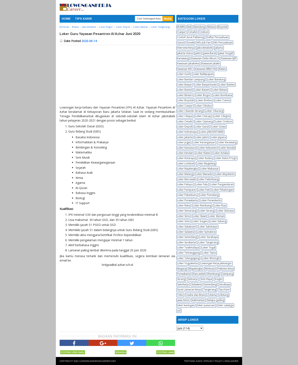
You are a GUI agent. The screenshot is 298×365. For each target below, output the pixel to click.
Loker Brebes (204, 100)
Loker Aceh (183, 74)
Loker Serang (206, 210)
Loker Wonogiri (211, 258)
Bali (189, 27)
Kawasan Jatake (211, 63)
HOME (66, 18)
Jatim (198, 53)
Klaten (222, 69)
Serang (181, 279)
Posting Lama (165, 352)
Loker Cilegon (222, 116)
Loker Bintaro (185, 95)
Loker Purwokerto (210, 200)
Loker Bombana (222, 95)
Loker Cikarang (214, 111)
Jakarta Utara (184, 53)
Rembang (213, 274)
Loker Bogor (203, 95)
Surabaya (224, 284)
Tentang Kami (193, 361)
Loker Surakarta (186, 242)
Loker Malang (185, 174)
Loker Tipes (209, 252)
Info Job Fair (204, 42)
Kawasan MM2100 (205, 69)
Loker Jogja (183, 142)
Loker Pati (204, 190)
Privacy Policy (213, 361)
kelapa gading (216, 300)
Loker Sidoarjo (225, 210)
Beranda (120, 352)
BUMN (181, 27)
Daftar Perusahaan (217, 37)
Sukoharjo (183, 284)
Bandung (199, 27)
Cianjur (181, 32)
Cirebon (203, 32)
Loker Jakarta (184, 137)
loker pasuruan (206, 305)
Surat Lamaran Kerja (189, 289)
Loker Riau (220, 205)
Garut (180, 42)
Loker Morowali (186, 179)
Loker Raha (183, 205)
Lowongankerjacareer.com (97, 361)
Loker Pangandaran (221, 184)
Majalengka (195, 268)
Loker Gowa (218, 126)
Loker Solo (183, 221)
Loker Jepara (218, 137)
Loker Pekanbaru (187, 195)
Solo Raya (206, 279)
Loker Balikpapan (203, 74)
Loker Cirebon (223, 121)
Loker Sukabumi (186, 226)
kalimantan (198, 300)
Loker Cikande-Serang (190, 111)
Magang (181, 268)
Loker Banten (227, 84)
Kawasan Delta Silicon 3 (205, 58)
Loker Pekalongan (222, 190)
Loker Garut (202, 126)
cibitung (223, 295)
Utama (212, 295)
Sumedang (210, 284)
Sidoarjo (193, 279)
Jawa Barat (210, 53)
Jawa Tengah (226, 53)
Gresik (190, 42)
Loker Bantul (184, 90)
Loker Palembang (208, 179)
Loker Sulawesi (185, 232)
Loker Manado (204, 174)
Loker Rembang (202, 205)
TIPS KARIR (83, 18)
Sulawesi (197, 284)
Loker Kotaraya (186, 158)
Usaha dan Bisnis (196, 295)
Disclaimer (231, 361)
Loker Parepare (186, 190)
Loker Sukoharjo (207, 226)
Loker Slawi (199, 216)
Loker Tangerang (208, 242)
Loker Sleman (216, 216)
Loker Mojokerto (225, 174)
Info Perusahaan (222, 42)
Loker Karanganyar (204, 142)
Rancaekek (199, 274)
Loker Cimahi (184, 121)
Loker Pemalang (209, 195)
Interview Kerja (185, 47)
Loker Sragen (200, 221)
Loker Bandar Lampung (191, 79)
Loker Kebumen (207, 147)
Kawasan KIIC (184, 69)
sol (179, 310)
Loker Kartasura (186, 147)
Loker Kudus (205, 158)
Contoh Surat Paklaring (190, 37)
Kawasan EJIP (228, 58)
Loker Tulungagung (188, 258)
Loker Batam (202, 90)
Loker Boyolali (185, 100)
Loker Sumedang (187, 237)
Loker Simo (183, 216)
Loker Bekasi (219, 90)
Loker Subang (218, 221)
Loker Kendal (227, 147)
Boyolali (222, 27)
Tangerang (209, 289)
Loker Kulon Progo (226, 158)
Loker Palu (202, 184)
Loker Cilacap (203, 116)
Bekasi (211, 27)
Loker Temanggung (188, 252)
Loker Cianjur (185, 105)
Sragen (219, 279)
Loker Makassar (209, 168)
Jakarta (219, 47)
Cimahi (192, 32)
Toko (180, 295)
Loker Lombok (185, 163)
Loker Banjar (184, 84)
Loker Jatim (201, 137)
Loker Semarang (186, 210)
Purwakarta (183, 274)
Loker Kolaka (220, 153)
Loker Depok (184, 126)
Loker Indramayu (187, 132)
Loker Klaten (203, 153)
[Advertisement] (117, 76)
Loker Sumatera (206, 232)
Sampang (227, 274)
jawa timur (183, 300)
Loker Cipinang (204, 121)
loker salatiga (225, 305)
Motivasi (210, 268)
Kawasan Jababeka (188, 63)
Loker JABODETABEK (211, 132)
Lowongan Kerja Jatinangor (216, 263)
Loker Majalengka (187, 168)
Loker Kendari (185, 153)
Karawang (183, 58)
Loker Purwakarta (187, 200)
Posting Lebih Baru (72, 352)
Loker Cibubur (203, 105)
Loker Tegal (208, 247)
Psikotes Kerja (225, 268)
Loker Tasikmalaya (188, 247)
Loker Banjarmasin (206, 84)
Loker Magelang (206, 163)
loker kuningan (185, 305)
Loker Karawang (227, 142)
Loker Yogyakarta (187, 263)
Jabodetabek (204, 47)
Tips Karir (224, 289)
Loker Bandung (216, 79)
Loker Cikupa (184, 116)
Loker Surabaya (208, 237)
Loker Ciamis (222, 100)
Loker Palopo (185, 184)
